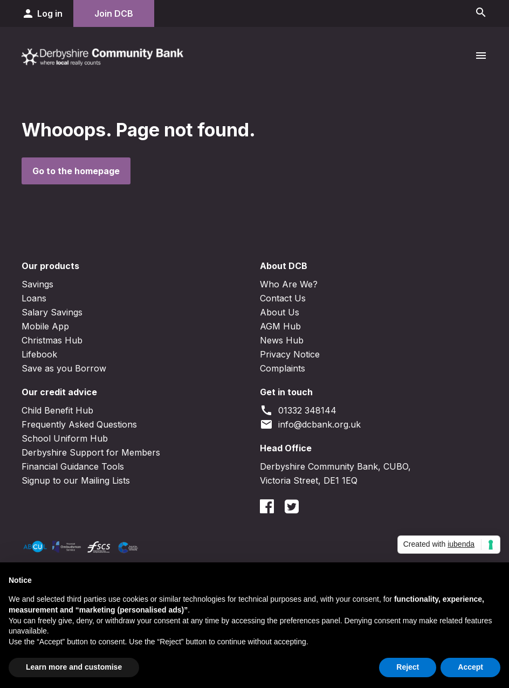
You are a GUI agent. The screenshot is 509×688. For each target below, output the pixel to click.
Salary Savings (52, 312)
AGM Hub (280, 326)
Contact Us (283, 298)
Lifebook (39, 354)
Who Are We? (289, 284)
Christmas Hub (52, 340)
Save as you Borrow (64, 368)
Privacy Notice (290, 354)
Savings (37, 284)
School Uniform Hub (65, 438)
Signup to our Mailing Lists (76, 480)
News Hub (282, 340)
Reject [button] (407, 667)
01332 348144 (298, 410)
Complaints (282, 368)
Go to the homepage (76, 171)
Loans (34, 298)
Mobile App (45, 326)
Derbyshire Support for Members (91, 452)
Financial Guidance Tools (73, 466)
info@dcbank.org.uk (310, 424)
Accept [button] (470, 667)
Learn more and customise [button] (74, 667)
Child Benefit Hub (57, 410)
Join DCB (113, 13)
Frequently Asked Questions (79, 424)
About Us (279, 312)
